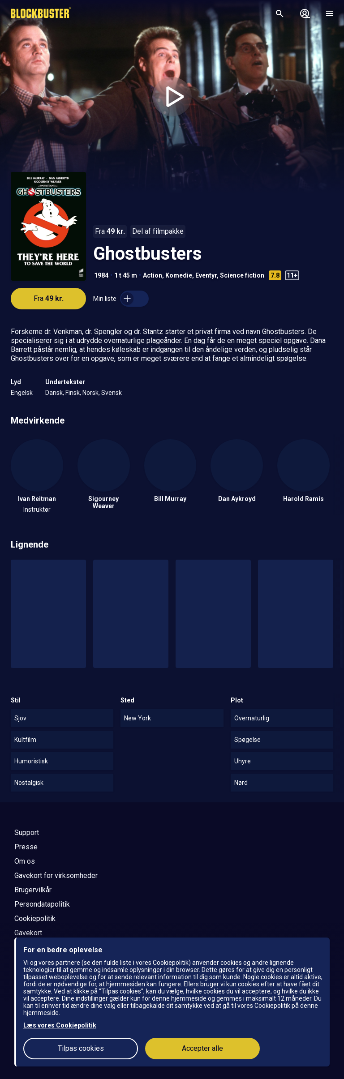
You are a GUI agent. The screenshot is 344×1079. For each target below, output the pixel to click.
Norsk (90, 392)
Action (152, 275)
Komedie (178, 275)
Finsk (72, 392)
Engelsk (22, 392)
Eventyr (206, 275)
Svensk (111, 392)
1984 (101, 275)
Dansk (54, 392)
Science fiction (242, 275)
